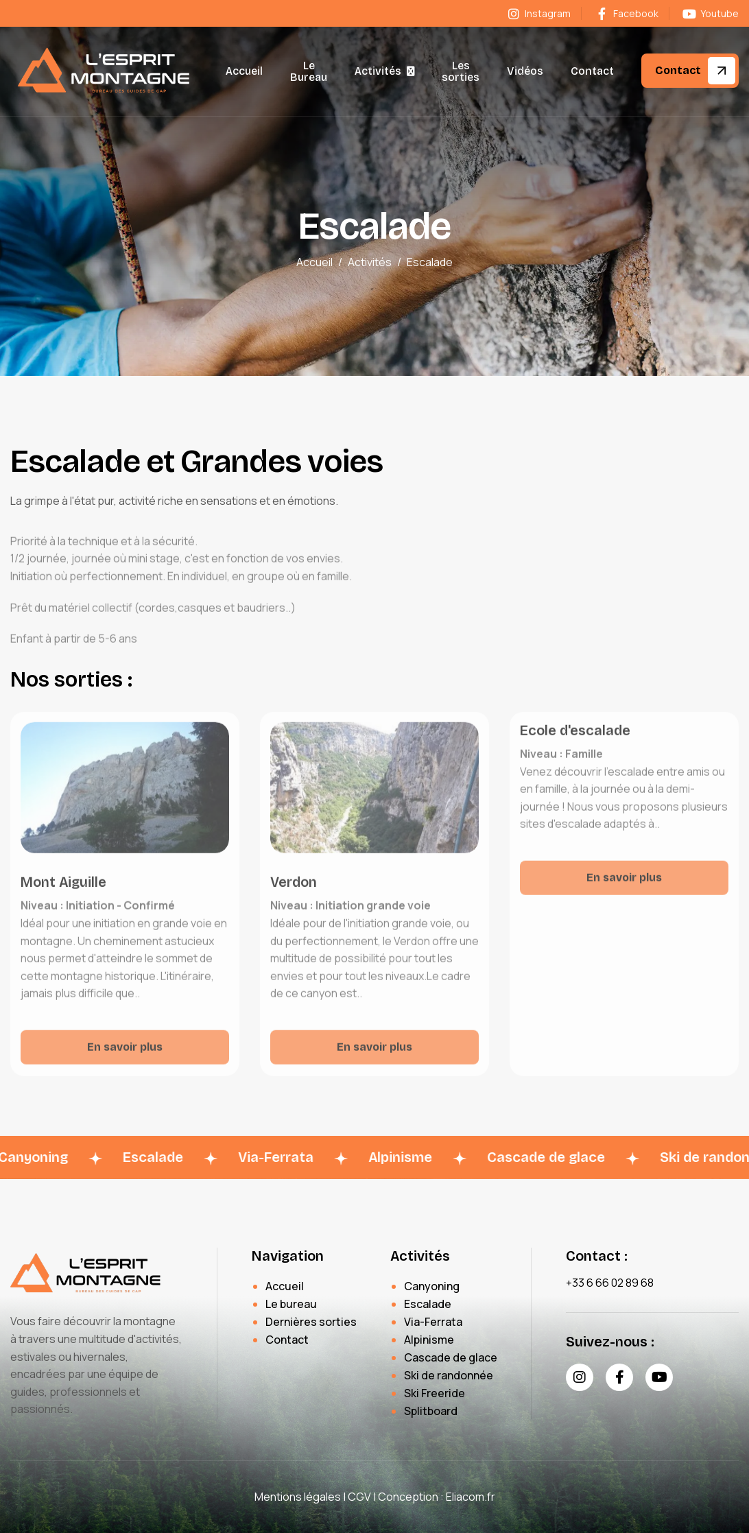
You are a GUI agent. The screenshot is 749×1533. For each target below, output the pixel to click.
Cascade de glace (450, 1357)
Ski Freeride (434, 1393)
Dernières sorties (311, 1321)
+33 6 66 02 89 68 (610, 1282)
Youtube (710, 13)
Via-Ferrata (433, 1321)
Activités (378, 71)
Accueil (244, 71)
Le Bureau (308, 71)
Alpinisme (429, 1339)
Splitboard (430, 1410)
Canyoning (432, 1286)
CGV (359, 1496)
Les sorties (460, 71)
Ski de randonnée (448, 1375)
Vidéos (525, 71)
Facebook (626, 13)
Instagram (538, 13)
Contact (592, 71)
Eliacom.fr (470, 1496)
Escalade (427, 1303)
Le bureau (291, 1303)
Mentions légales (297, 1496)
